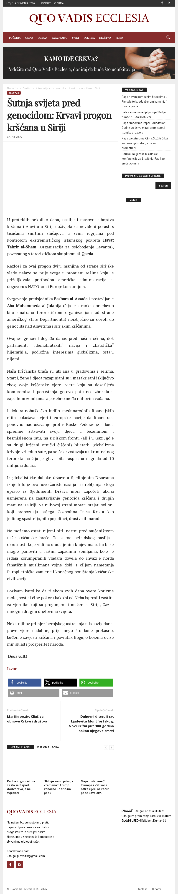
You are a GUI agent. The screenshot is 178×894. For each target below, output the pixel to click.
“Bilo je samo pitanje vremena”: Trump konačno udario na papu (58, 787)
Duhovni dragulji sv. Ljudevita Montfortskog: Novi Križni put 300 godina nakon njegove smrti (91, 723)
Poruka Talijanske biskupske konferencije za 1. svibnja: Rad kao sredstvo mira (143, 158)
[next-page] (111, 747)
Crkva (29, 37)
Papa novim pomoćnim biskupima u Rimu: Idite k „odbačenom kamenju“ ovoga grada (144, 101)
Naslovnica (12, 88)
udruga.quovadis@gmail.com (26, 856)
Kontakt (46, 3)
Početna (14, 37)
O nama (59, 3)
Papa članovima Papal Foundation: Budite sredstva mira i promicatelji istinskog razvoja (144, 127)
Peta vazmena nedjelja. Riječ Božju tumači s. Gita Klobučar (144, 114)
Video (119, 37)
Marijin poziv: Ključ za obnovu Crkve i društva (27, 718)
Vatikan (42, 37)
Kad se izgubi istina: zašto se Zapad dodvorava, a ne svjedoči (21, 787)
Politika (89, 37)
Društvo (105, 37)
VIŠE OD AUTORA (48, 747)
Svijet (75, 37)
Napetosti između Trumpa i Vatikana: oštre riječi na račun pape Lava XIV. (95, 787)
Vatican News (134, 89)
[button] (168, 38)
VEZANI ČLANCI (20, 747)
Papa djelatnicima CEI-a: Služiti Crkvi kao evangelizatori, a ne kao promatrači (145, 143)
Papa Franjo (59, 37)
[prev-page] (106, 747)
